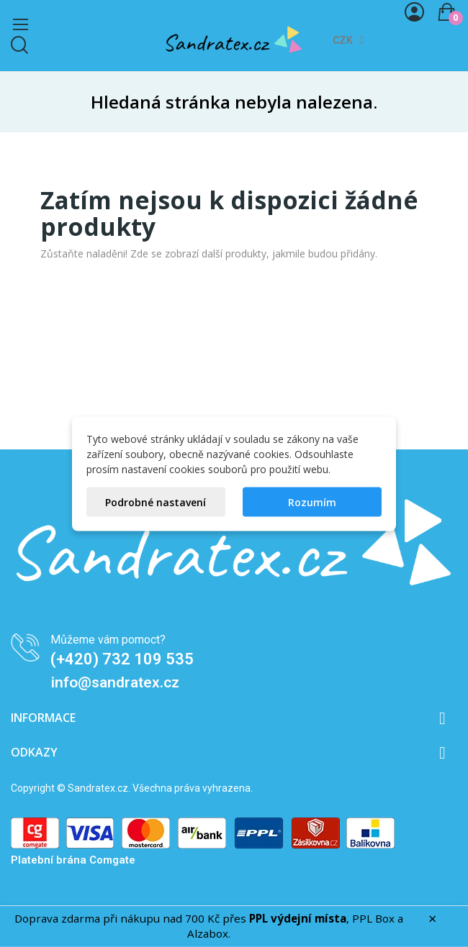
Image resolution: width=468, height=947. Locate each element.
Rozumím (312, 501)
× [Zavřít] (432, 919)
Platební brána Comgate (73, 860)
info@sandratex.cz (115, 682)
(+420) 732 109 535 (122, 659)
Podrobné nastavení (155, 501)
